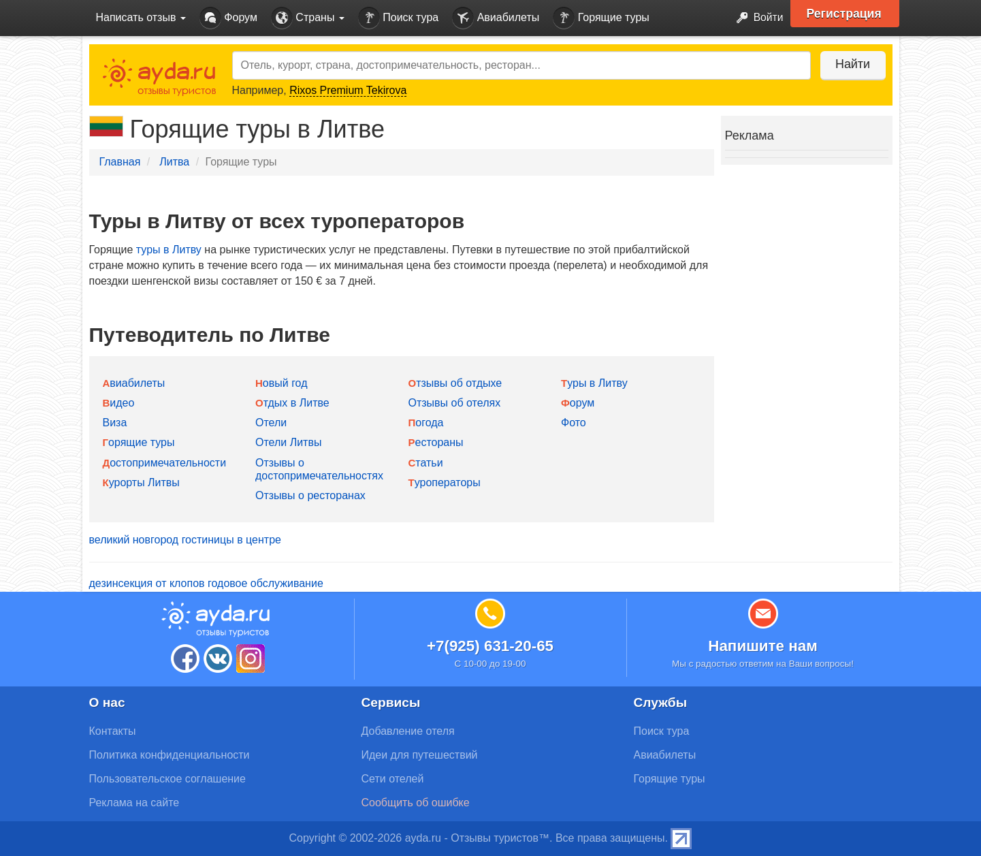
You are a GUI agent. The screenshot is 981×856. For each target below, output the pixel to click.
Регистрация (845, 13)
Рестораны (436, 442)
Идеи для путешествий (419, 755)
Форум (228, 18)
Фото (573, 422)
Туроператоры (444, 482)
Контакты (112, 731)
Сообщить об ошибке (415, 802)
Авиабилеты (495, 18)
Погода (426, 422)
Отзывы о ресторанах (310, 495)
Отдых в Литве (292, 403)
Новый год (281, 383)
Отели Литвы (288, 442)
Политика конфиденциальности (169, 755)
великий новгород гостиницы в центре (185, 539)
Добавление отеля (408, 731)
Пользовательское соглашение (167, 778)
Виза (115, 422)
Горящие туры (601, 18)
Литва (174, 162)
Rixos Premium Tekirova (347, 90)
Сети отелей (392, 778)
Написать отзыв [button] (141, 17)
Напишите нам (763, 645)
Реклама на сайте (134, 802)
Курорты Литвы (141, 482)
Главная (120, 162)
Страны (307, 18)
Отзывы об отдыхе (455, 383)
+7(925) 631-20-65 (490, 645)
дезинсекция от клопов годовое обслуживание (206, 583)
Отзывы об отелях (454, 403)
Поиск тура (398, 18)
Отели (271, 422)
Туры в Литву (594, 383)
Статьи (425, 463)
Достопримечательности (165, 463)
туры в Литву (169, 249)
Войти (755, 18)
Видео (119, 403)
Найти (851, 64)
